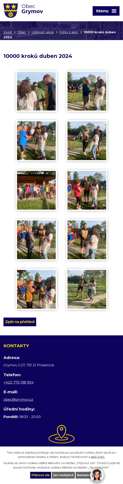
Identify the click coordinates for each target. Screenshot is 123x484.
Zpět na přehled (19, 322)
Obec (21, 32)
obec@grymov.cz (18, 399)
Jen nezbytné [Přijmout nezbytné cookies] (63, 475)
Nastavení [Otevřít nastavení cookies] (84, 475)
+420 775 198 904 (18, 382)
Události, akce (43, 32)
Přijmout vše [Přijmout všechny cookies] (41, 475)
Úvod (7, 32)
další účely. (98, 457)
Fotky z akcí (68, 32)
